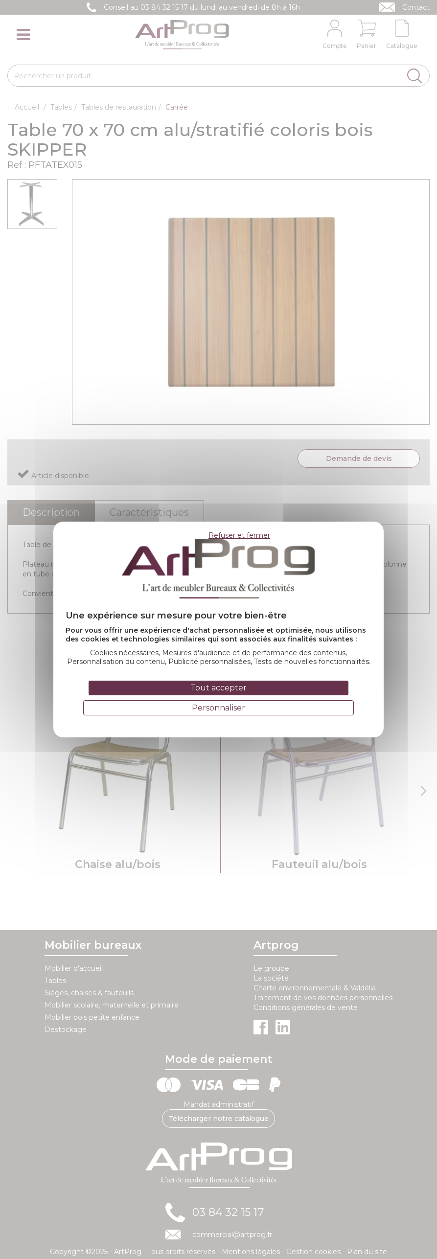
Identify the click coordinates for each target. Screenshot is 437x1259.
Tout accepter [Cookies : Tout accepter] (218, 687)
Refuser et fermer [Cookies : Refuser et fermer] (239, 535)
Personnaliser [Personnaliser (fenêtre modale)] (218, 707)
